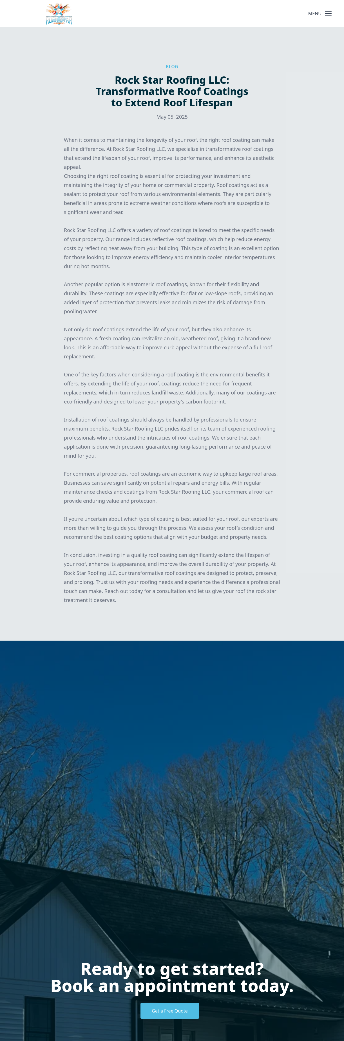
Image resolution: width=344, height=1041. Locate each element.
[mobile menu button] (328, 13)
